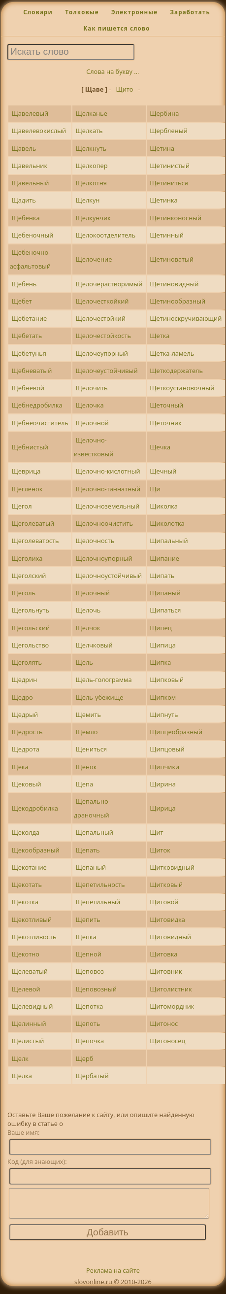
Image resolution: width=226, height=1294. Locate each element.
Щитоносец (167, 1040)
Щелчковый (94, 645)
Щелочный (93, 592)
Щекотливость (33, 936)
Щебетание (29, 318)
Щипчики (164, 766)
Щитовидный (170, 936)
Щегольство (30, 645)
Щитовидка (167, 919)
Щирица (163, 808)
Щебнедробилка (36, 405)
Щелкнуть (91, 148)
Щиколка (164, 506)
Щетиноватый (172, 259)
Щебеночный (32, 235)
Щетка (159, 335)
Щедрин (24, 679)
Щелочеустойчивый (107, 370)
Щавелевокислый (38, 130)
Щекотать (26, 884)
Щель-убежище (100, 697)
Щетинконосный (175, 217)
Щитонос (164, 1023)
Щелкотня (91, 182)
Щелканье (91, 113)
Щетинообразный (177, 301)
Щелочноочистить (104, 523)
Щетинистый (170, 165)
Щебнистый (29, 447)
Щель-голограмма (104, 679)
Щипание (164, 558)
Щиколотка (167, 523)
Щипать (162, 575)
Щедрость (26, 731)
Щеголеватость (35, 540)
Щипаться (165, 610)
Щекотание (28, 867)
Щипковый (167, 679)
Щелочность (95, 540)
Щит (156, 832)
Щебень (23, 283)
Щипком (163, 697)
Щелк (19, 1058)
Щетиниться (169, 182)
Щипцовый (167, 749)
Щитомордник (172, 1006)
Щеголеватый (32, 523)
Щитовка (163, 954)
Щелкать (89, 130)
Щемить (88, 714)
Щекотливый (31, 919)
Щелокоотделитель (106, 235)
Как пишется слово (116, 28)
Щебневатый (31, 370)
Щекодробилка (34, 808)
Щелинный (28, 1023)
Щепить (88, 919)
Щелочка (90, 405)
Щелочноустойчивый (109, 575)
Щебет (21, 301)
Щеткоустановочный (182, 387)
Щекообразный (35, 850)
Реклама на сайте (113, 1276)
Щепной (88, 954)
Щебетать (26, 335)
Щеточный (166, 405)
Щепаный (91, 867)
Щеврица (25, 471)
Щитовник (166, 971)
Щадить (23, 200)
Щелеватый (29, 971)
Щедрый (24, 714)
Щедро (21, 697)
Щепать (88, 850)
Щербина (164, 113)
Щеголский (28, 575)
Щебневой (27, 387)
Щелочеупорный (102, 353)
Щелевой (25, 989)
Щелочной (92, 422)
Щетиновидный (174, 283)
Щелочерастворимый (109, 283)
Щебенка (25, 217)
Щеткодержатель (176, 370)
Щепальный (94, 832)
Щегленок (26, 488)
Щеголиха (26, 558)
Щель (84, 662)
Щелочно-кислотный (108, 471)
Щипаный (165, 592)
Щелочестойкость (103, 335)
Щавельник (29, 165)
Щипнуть (164, 714)
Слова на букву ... (112, 71)
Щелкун (88, 200)
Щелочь (88, 610)
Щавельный (30, 182)
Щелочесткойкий (102, 301)
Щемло (87, 731)
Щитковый (166, 884)
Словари (38, 12)
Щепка (86, 936)
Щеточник (166, 422)
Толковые (82, 12)
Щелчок (88, 627)
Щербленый (168, 130)
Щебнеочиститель (39, 422)
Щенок (86, 766)
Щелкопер (92, 165)
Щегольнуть (30, 610)
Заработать (190, 12)
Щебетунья (28, 353)
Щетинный (167, 235)
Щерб (85, 1058)
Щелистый (27, 1040)
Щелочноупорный (104, 558)
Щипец (161, 627)
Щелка (21, 1075)
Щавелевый (29, 113)
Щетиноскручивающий (186, 318)
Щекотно (25, 954)
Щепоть (88, 1023)
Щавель (23, 148)
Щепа (85, 784)
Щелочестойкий (101, 318)
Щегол (21, 506)
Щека (19, 766)
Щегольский (30, 627)
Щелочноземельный (108, 506)
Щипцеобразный (176, 731)
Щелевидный (32, 1006)
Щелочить (92, 387)
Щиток (160, 850)
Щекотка (24, 901)
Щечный (163, 471)
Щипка (160, 662)
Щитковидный (172, 867)
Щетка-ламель (172, 353)
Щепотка (89, 1006)
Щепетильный (98, 901)
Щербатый (92, 1075)
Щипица (163, 645)
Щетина (162, 148)
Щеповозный (96, 989)
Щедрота (25, 749)
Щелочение (94, 259)
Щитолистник (171, 989)
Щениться (91, 749)
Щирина (163, 784)
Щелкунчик (93, 217)
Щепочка (90, 1040)
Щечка (160, 447)
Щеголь (23, 592)
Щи (155, 488)
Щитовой (164, 901)
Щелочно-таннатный (108, 488)
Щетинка (163, 200)
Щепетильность (100, 884)
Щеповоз (90, 971)
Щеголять (26, 662)
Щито (124, 89)
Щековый (26, 784)
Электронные (134, 12)
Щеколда (25, 832)
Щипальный (169, 540)
